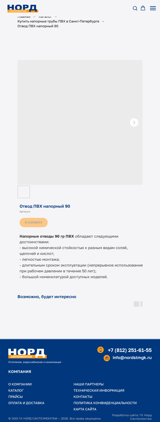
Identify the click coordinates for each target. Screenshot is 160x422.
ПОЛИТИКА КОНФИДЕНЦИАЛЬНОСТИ (105, 403)
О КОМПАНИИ (20, 384)
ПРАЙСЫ (15, 397)
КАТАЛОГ (16, 390)
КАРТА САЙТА (85, 409)
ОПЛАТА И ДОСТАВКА (26, 403)
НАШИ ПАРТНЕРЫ (89, 384)
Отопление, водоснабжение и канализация (34, 362)
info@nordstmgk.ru (132, 357)
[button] (135, 8)
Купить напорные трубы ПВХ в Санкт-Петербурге (58, 21)
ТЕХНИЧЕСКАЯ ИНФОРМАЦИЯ (99, 390)
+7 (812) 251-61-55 (130, 350)
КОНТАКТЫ (83, 397)
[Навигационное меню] (153, 8)
